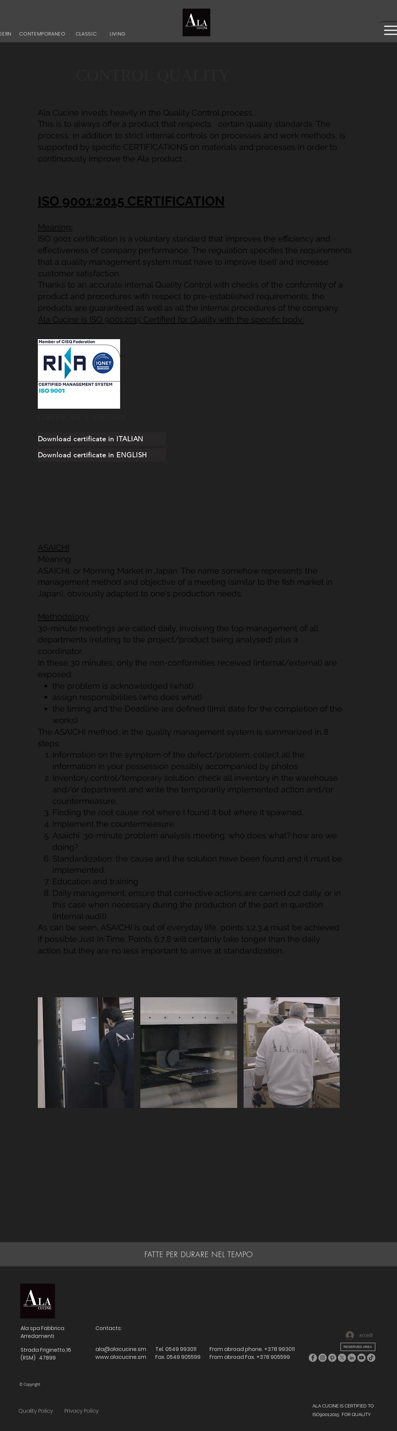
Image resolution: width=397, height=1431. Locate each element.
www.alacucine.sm (120, 1357)
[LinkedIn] (352, 1358)
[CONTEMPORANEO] (42, 34)
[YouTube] (361, 1358)
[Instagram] (322, 1358)
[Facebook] (313, 1358)
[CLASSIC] (86, 34)
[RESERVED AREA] (357, 1347)
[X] (342, 1358)
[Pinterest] (332, 1358)
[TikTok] (371, 1358)
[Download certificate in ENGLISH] (102, 455)
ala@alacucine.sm (120, 1349)
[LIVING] (118, 34)
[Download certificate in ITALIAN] (102, 439)
